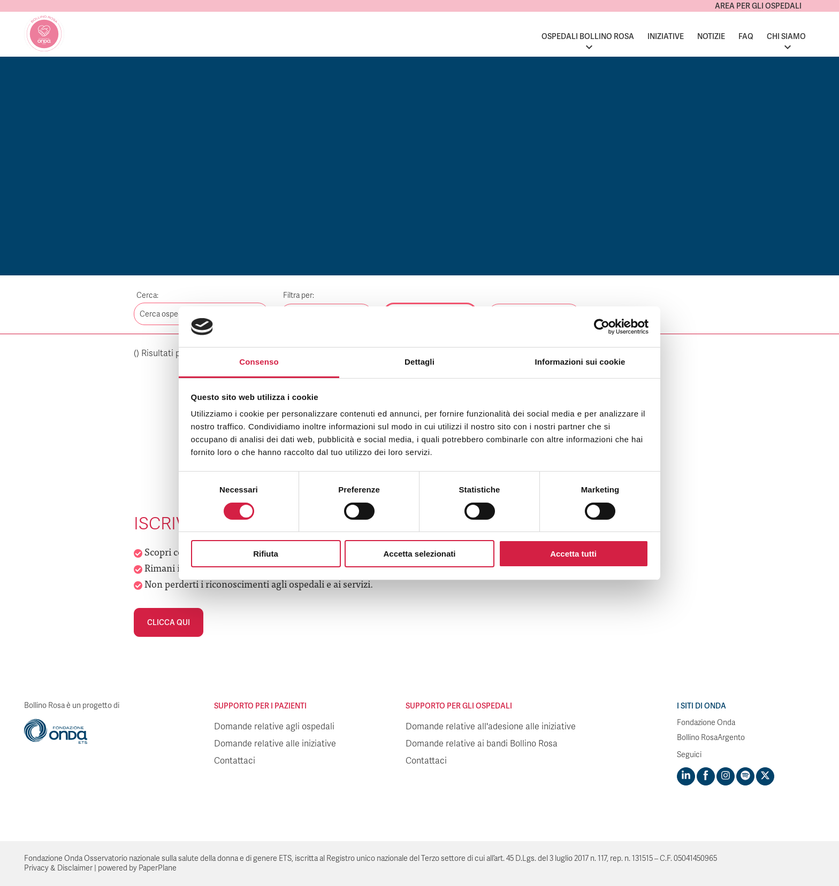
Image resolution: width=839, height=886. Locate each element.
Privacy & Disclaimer (58, 868)
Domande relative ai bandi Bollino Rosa (482, 743)
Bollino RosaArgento (711, 737)
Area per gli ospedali (758, 6)
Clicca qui (168, 622)
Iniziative (665, 36)
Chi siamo (786, 36)
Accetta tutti (573, 553)
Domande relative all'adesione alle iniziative (491, 726)
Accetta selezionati (419, 553)
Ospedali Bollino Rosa (587, 36)
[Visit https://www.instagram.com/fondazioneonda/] (725, 776)
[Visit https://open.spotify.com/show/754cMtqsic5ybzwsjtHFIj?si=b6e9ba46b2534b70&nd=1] (745, 776)
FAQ (745, 36)
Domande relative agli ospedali (274, 726)
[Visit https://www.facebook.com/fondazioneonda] (705, 776)
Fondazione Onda (706, 722)
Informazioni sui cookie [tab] (580, 361)
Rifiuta (265, 553)
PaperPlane (158, 868)
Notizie (711, 36)
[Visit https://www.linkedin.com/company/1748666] (686, 776)
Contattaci (234, 761)
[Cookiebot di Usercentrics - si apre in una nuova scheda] (602, 327)
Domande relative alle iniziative (275, 743)
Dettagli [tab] (419, 361)
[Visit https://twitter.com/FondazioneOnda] (765, 776)
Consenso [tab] (258, 361)
